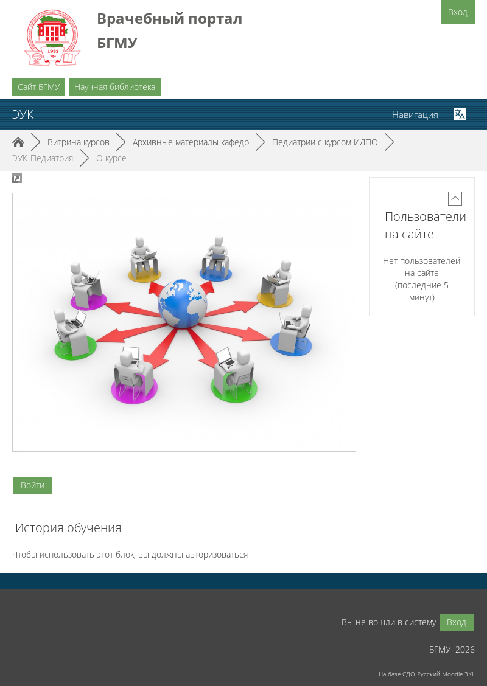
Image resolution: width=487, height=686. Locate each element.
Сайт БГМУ (39, 86)
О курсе (111, 158)
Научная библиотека (114, 86)
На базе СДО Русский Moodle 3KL (427, 674)
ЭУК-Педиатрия (42, 158)
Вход (458, 12)
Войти (32, 485)
